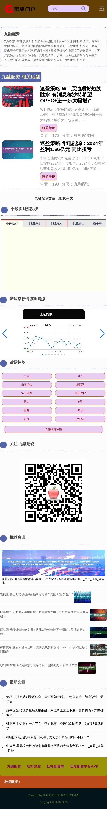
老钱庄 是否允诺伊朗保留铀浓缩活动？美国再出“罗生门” (36, 594)
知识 (80, 410)
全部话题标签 (53, 429)
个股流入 (56, 223)
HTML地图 (72, 795)
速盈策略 (49, 128)
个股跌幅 (34, 223)
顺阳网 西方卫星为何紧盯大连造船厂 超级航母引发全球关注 (38, 665)
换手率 (97, 223)
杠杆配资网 (55, 766)
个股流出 (78, 223)
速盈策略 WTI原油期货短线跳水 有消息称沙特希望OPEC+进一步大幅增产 (70, 94)
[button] (4, 333)
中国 (26, 375)
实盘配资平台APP (84, 766)
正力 (26, 401)
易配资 (80, 418)
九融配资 (14, 766)
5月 (80, 401)
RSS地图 (60, 795)
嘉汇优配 (80, 393)
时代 (26, 418)
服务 (26, 410)
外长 (80, 375)
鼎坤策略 (26, 384)
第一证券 (26, 393)
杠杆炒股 (34, 766)
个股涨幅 (12, 223)
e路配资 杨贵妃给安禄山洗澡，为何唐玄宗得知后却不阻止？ (48, 737)
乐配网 (80, 384)
